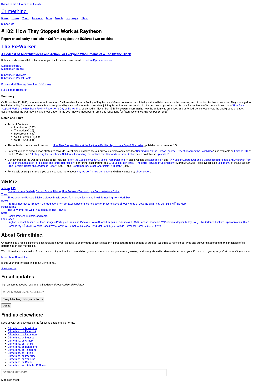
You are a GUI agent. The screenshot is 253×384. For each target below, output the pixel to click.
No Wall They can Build (38, 209)
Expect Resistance (78, 203)
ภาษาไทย (63, 226)
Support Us (7, 24)
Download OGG (39, 84)
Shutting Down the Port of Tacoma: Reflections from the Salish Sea (174, 151)
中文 (163, 222)
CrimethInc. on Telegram (22, 349)
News (74, 191)
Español (21, 222)
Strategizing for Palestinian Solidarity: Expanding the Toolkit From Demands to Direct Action (83, 154)
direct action (143, 171)
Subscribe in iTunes (12, 68)
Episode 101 (241, 151)
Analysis (30, 191)
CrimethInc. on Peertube (21, 356)
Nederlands (207, 222)
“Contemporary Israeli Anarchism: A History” (97, 165)
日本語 (135, 222)
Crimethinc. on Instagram (22, 334)
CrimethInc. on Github (20, 340)
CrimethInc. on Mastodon (22, 328)
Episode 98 (154, 159)
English (12, 222)
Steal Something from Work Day (112, 197)
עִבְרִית (54, 226)
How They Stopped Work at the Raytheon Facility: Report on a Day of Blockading (98, 145)
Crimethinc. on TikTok (20, 352)
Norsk (140, 226)
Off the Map (179, 203)
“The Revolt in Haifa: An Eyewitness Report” (32, 165)
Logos (64, 197)
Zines (11, 197)
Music (56, 197)
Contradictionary (51, 203)
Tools (25, 18)
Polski (94, 222)
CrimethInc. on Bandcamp (23, 346)
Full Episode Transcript (14, 89)
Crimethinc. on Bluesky (21, 337)
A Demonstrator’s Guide (105, 191)
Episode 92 (224, 162)
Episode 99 (163, 154)
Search (59, 18)
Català (106, 226)
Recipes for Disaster (101, 203)
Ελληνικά (111, 222)
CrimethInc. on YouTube (21, 359)
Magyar (179, 222)
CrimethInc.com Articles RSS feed (27, 365)
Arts (10, 191)
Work (64, 203)
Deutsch (40, 222)
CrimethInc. (14, 11)
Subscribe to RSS (11, 65)
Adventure (19, 191)
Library (15, 18)
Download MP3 (14, 84)
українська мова (80, 226)
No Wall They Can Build (158, 203)
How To (66, 191)
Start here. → (8, 268)
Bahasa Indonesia (150, 222)
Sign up (6, 306)
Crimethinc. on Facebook (22, 331)
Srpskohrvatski (233, 222)
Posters (29, 197)
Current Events (44, 191)
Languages (72, 18)
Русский (85, 222)
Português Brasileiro (67, 222)
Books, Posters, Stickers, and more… (28, 216)
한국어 (246, 222)
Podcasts (37, 18)
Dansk (46, 226)
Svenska (37, 226)
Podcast (6, 206)
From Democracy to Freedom (24, 203)
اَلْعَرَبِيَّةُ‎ (21, 226)
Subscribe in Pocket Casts (16, 78)
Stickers (39, 197)
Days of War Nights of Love (128, 203)
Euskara (219, 222)
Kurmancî (130, 226)
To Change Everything (81, 197)
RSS (13, 188)
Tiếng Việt (96, 226)
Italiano (31, 222)
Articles (5, 188)
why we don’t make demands (93, 171)
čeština (171, 222)
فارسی (197, 222)
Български (124, 222)
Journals (20, 197)
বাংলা (29, 226)
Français (51, 222)
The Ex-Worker (16, 209)
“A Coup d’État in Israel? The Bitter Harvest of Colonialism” (141, 162)
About (84, 18)
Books (5, 18)
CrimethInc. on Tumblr (20, 343)
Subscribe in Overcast (13, 75)
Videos (49, 197)
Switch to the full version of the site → (23, 4)
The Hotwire (59, 209)
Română (12, 226)
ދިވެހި (113, 226)
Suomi (102, 222)
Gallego (120, 226)
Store (49, 18)
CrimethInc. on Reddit (20, 362)
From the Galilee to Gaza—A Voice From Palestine (96, 159)
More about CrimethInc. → (16, 257)
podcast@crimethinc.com (99, 60)
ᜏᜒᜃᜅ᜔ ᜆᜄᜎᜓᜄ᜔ (152, 226)
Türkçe (188, 222)
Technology (85, 191)
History (57, 191)
